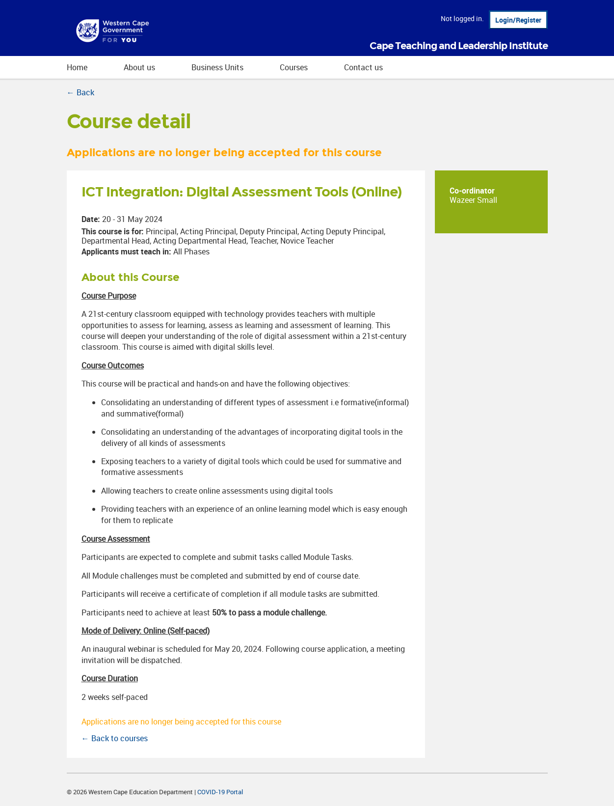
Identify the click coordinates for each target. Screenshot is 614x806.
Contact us (363, 67)
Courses (294, 67)
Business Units (217, 67)
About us (139, 67)
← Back (80, 92)
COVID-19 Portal (220, 791)
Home (77, 67)
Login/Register (518, 20)
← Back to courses (114, 738)
